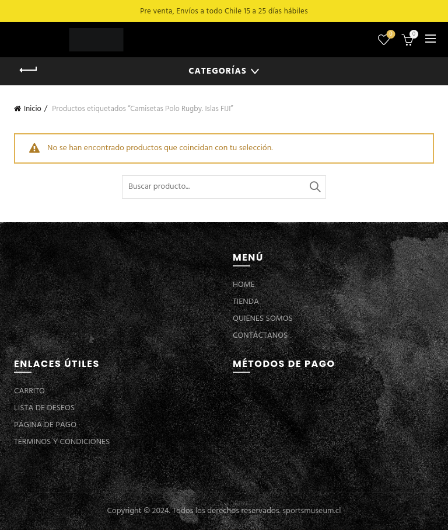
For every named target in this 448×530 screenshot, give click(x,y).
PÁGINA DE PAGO (45, 425)
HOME (244, 285)
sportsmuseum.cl (311, 511)
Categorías (217, 71)
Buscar (314, 187)
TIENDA (246, 302)
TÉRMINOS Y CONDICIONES (62, 442)
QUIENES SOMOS (263, 318)
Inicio (32, 109)
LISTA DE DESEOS (44, 408)
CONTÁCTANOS (260, 335)
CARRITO (29, 391)
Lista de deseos (390, 35)
